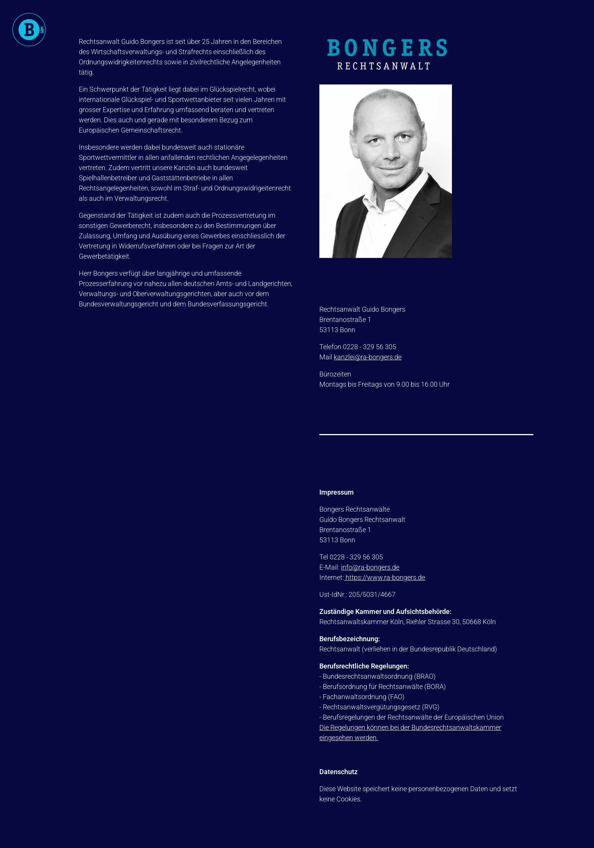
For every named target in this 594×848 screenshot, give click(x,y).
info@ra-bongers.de (370, 567)
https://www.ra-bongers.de (384, 577)
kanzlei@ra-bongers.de (368, 357)
